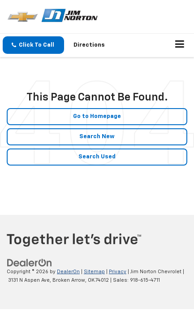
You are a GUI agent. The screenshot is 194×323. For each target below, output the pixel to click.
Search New (97, 137)
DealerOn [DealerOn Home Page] (68, 271)
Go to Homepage (97, 116)
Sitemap (94, 271)
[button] (33, 45)
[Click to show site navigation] (180, 45)
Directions (89, 45)
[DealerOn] (29, 263)
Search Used (97, 157)
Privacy (117, 271)
